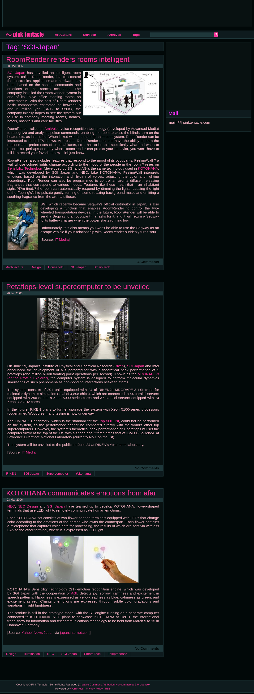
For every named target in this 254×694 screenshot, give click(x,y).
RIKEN (11, 473)
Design (36, 267)
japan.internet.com (75, 632)
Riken (119, 366)
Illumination (32, 654)
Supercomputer (57, 473)
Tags (136, 34)
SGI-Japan (78, 267)
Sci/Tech (89, 34)
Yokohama (83, 473)
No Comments (147, 468)
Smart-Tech (102, 267)
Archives (114, 34)
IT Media (62, 239)
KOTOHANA (148, 168)
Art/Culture (63, 34)
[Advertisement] (92, 13)
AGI (74, 593)
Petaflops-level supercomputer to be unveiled (78, 286)
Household (56, 267)
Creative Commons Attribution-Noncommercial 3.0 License (114, 684)
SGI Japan (16, 73)
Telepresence (117, 654)
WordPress (76, 688)
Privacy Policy (94, 688)
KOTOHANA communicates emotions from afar (81, 493)
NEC (11, 506)
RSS (108, 688)
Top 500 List (109, 421)
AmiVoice (51, 129)
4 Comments (148, 262)
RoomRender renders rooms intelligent (67, 59)
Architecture (14, 267)
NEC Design (27, 506)
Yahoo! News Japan (38, 632)
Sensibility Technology (25, 168)
